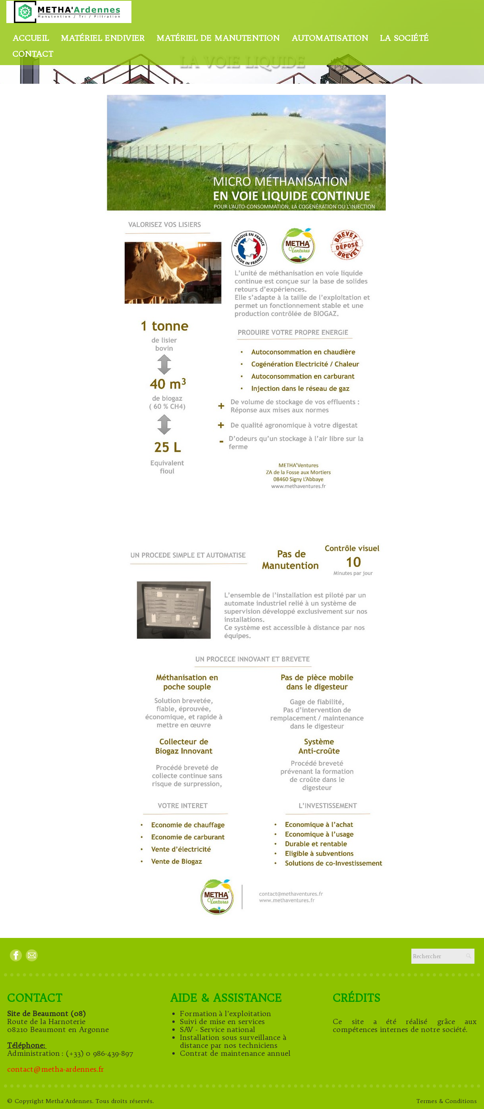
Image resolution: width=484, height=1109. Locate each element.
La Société (404, 38)
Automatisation (329, 38)
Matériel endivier (103, 38)
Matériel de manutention (218, 38)
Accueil (30, 38)
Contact (32, 54)
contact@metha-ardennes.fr (56, 1069)
